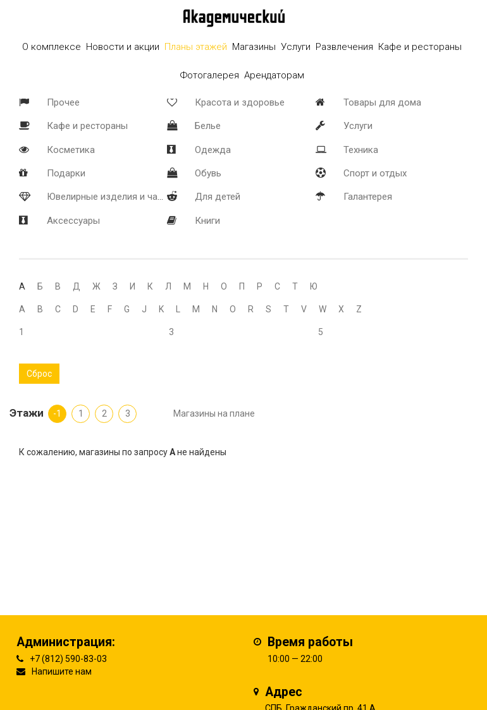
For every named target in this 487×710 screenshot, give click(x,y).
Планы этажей (195, 46)
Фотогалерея (209, 75)
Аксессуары (73, 220)
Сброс (39, 374)
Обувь (208, 173)
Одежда (213, 150)
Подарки (66, 173)
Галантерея (367, 196)
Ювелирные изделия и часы (108, 196)
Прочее (63, 102)
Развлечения (344, 46)
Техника (360, 150)
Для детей (217, 196)
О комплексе (51, 46)
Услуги (358, 126)
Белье (208, 126)
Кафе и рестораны (87, 126)
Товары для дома (382, 102)
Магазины (254, 46)
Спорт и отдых (375, 173)
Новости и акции (122, 46)
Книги (207, 220)
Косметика (71, 150)
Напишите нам (62, 671)
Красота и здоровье (240, 102)
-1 (57, 413)
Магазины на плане (214, 413)
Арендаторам (274, 75)
